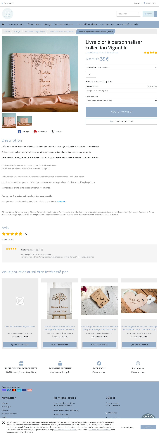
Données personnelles (62, 418)
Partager (24, 131)
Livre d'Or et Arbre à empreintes (61, 32)
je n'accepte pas (127, 427)
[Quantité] (91, 75)
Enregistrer (40, 131)
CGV (4, 417)
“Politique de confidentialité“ (99, 429)
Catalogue (6, 406)
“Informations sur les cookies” (65, 429)
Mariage (17, 32)
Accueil (7, 32)
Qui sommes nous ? (10, 414)
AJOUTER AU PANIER (121, 111)
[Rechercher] (138, 13)
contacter (61, 201)
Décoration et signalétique (35, 32)
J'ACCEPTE (148, 427)
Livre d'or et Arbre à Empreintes (102, 52)
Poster (56, 131)
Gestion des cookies (61, 414)
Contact (137, 3)
